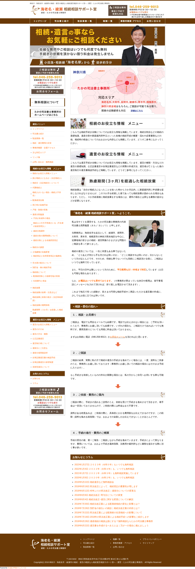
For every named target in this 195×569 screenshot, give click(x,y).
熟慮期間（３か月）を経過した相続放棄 (47, 311)
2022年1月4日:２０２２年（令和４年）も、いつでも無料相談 (104, 469)
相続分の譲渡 (38, 247)
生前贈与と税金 (39, 281)
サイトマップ (148, 543)
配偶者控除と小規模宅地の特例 (46, 276)
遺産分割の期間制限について (45, 236)
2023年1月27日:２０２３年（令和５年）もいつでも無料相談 (103, 464)
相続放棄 (36, 288)
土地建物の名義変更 (41, 252)
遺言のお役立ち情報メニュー (44, 324)
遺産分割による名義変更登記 (45, 240)
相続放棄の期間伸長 (41, 305)
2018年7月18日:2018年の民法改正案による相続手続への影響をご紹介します (111, 517)
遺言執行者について (41, 343)
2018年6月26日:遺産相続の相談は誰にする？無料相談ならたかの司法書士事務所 (113, 521)
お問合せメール (117, 337)
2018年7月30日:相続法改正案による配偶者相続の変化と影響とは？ (107, 504)
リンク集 (36, 157)
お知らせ (36, 378)
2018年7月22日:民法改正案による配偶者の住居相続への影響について (108, 512)
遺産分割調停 (39, 231)
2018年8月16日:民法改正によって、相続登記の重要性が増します (106, 486)
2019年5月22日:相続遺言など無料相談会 (94, 482)
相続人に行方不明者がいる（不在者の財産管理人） (48, 224)
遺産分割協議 (38, 214)
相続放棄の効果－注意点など (44, 292)
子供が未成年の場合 (41, 218)
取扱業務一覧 (84, 21)
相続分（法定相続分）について (45, 183)
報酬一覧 (107, 21)
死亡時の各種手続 (40, 205)
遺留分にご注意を (40, 348)
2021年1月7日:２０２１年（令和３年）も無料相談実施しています (106, 473)
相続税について (39, 272)
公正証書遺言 (38, 338)
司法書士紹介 (61, 21)
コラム (35, 383)
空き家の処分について (41, 263)
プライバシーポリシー (152, 539)
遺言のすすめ (38, 329)
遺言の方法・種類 (40, 334)
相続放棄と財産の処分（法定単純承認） (47, 298)
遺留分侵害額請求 (40, 353)
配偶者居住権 (38, 200)
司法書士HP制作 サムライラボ (17, 568)
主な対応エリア (39, 152)
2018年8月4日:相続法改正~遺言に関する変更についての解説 (103, 499)
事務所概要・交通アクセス (43, 148)
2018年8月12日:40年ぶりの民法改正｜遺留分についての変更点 (105, 491)
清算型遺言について (41, 367)
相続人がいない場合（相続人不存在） (46, 194)
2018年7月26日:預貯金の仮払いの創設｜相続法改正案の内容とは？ (107, 508)
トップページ (40, 21)
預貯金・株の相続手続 (41, 267)
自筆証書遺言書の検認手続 (43, 357)
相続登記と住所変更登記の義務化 (47, 256)
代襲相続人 (37, 188)
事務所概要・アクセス (130, 21)
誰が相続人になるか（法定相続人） (47, 178)
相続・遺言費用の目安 (41, 143)
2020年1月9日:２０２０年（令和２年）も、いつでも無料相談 (104, 477)
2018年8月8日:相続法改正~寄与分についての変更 (98, 495)
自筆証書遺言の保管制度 (42, 362)
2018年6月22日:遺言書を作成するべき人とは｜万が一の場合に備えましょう (111, 525)
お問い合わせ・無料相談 (42, 162)
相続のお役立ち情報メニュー (44, 173)
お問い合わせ (153, 21)
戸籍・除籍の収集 (40, 210)
